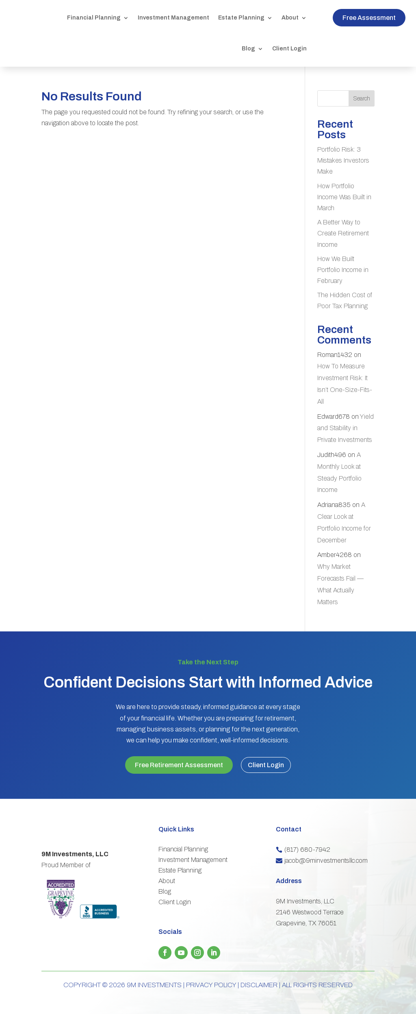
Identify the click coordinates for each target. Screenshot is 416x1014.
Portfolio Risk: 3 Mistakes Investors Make (343, 160)
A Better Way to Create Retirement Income (343, 233)
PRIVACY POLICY (211, 983)
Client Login (289, 49)
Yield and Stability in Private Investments (345, 428)
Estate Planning (241, 18)
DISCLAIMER (258, 983)
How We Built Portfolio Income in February (342, 269)
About (290, 18)
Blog (248, 49)
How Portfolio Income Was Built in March (344, 197)
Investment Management (173, 18)
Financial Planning (94, 18)
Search (361, 99)
